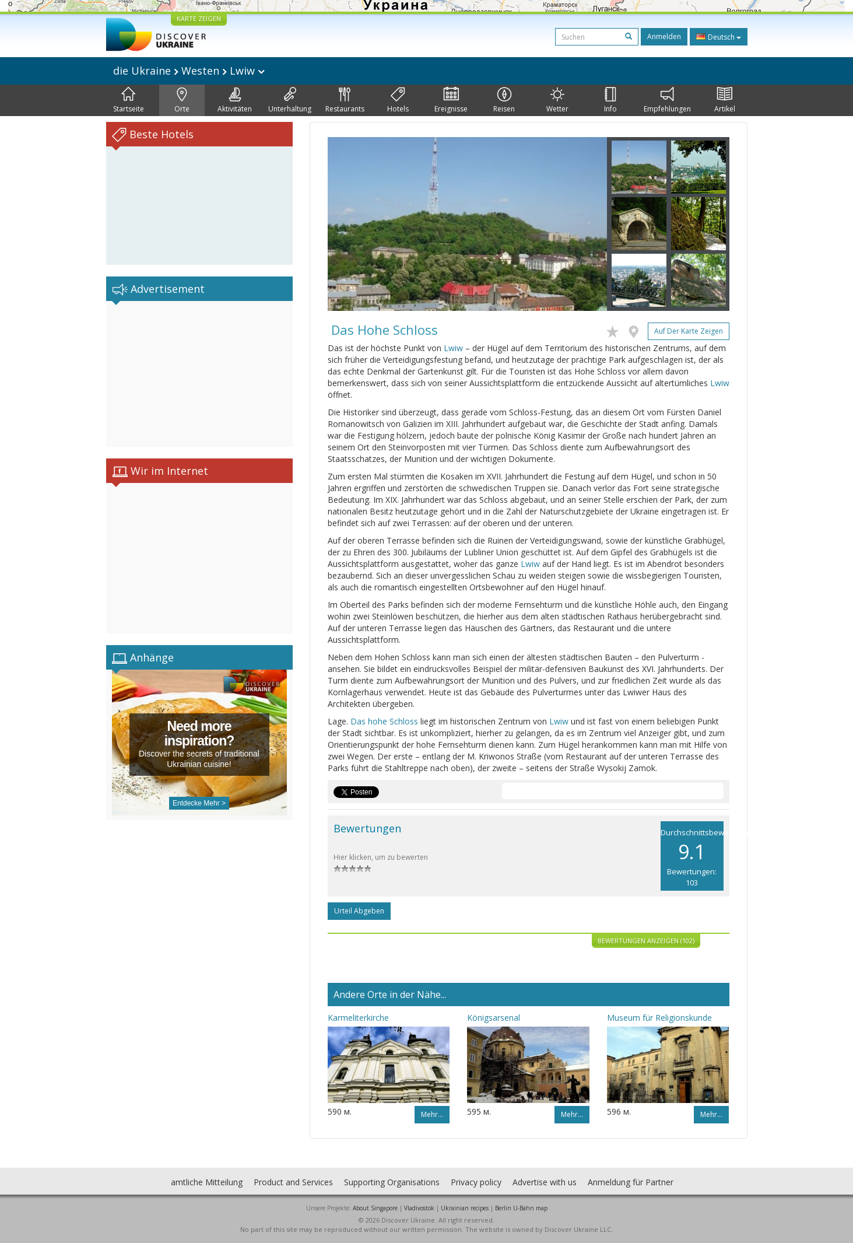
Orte (181, 100)
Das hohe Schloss (384, 721)
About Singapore (375, 1208)
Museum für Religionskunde (659, 1017)
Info (610, 100)
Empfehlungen (667, 100)
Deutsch (718, 36)
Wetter (557, 100)
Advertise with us (544, 1182)
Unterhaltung (289, 100)
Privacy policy (476, 1182)
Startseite (128, 100)
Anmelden (664, 36)
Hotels (398, 100)
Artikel (724, 100)
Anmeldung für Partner (630, 1182)
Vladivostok (419, 1208)
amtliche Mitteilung (207, 1182)
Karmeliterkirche (358, 1017)
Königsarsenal (493, 1017)
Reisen (504, 100)
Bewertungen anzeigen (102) (646, 940)
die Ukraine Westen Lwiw (189, 71)
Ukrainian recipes (465, 1208)
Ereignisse (451, 100)
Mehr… (432, 1114)
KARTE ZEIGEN (199, 18)
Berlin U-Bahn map (521, 1208)
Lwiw (453, 347)
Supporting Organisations (392, 1182)
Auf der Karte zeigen (688, 331)
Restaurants (344, 100)
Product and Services (293, 1182)
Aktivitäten (234, 100)
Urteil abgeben (359, 911)
